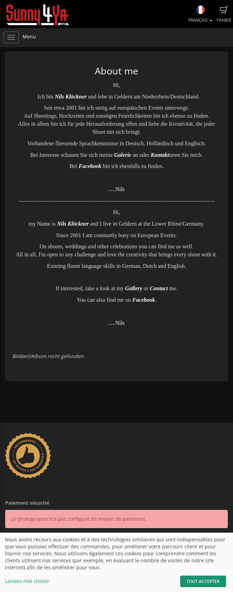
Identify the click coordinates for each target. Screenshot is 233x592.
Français (200, 14)
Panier (224, 14)
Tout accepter (203, 581)
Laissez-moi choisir (27, 581)
